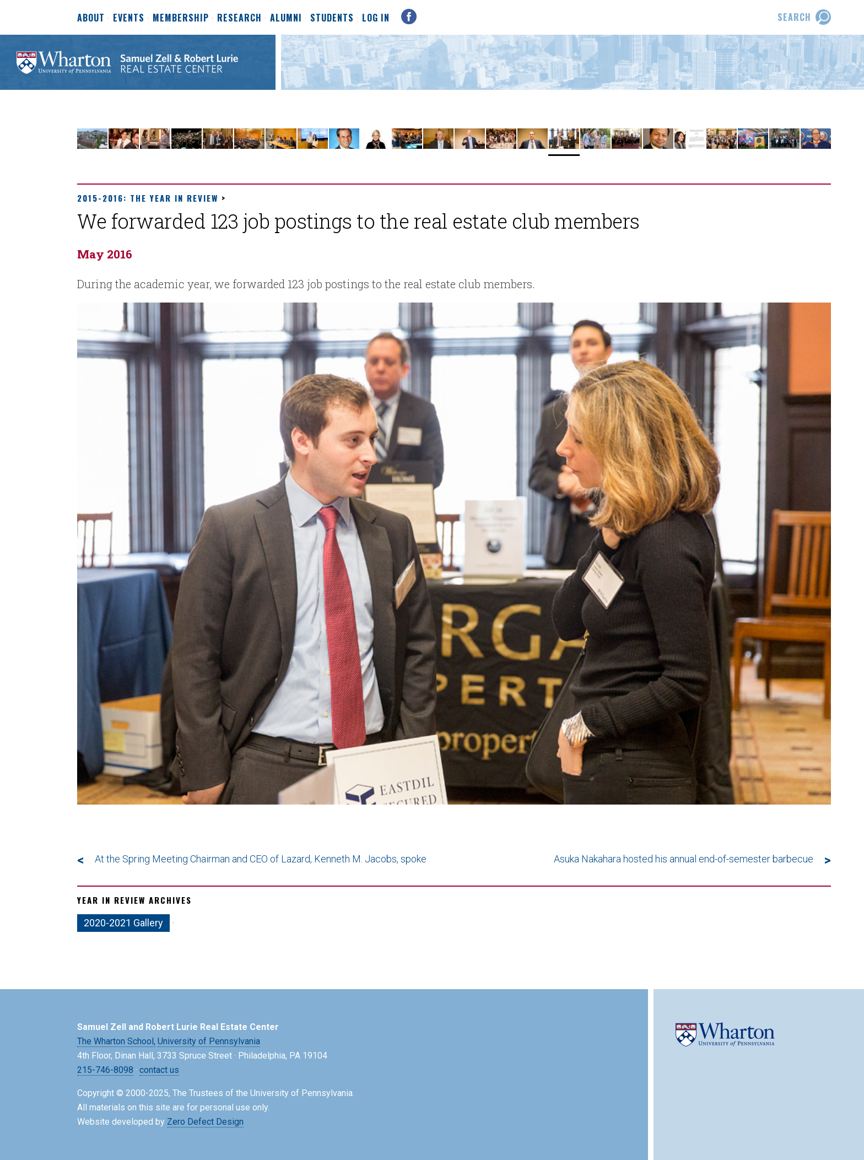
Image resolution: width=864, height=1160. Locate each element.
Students (332, 18)
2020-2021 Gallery (123, 923)
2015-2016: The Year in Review (147, 198)
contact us (159, 1070)
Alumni (286, 18)
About (91, 18)
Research (239, 18)
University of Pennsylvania (209, 1041)
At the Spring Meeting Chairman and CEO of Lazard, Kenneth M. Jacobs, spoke (260, 859)
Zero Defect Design (205, 1121)
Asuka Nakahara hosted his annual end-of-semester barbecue (683, 859)
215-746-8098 (105, 1070)
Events (128, 18)
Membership (181, 18)
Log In (376, 17)
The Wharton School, (116, 1041)
